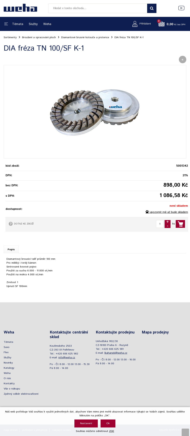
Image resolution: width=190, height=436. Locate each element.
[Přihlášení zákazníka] (140, 24)
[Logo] (20, 8)
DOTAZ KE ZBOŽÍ (24, 223)
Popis (11, 249)
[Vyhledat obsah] (151, 8)
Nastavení (86, 423)
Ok (108, 423)
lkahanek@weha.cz (115, 353)
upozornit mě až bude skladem (169, 212)
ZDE (111, 431)
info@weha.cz (66, 357)
